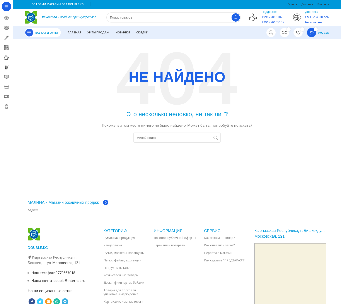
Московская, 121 (66, 263)
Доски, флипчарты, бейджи (124, 283)
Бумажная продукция (119, 238)
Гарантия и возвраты (170, 245)
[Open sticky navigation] (42, 32)
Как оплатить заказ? (219, 245)
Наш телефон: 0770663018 (53, 273)
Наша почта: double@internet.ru (58, 280)
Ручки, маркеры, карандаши (124, 253)
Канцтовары (113, 245)
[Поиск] (173, 17)
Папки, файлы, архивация (122, 260)
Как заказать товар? (219, 238)
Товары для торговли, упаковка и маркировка (121, 292)
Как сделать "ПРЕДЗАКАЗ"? (224, 260)
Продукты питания (117, 268)
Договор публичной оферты (175, 238)
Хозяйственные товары (121, 275)
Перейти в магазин (218, 253)
